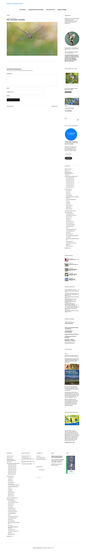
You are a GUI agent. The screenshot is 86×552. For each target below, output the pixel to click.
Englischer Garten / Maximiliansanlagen (68, 173)
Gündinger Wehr (69, 226)
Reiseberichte (50, 9)
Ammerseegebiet (69, 213)
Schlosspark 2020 (69, 177)
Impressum (38, 456)
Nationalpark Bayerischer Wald (71, 235)
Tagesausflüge (61, 9)
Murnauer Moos (69, 234)
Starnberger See (69, 241)
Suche (66, 118)
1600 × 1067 (14, 18)
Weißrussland (68, 208)
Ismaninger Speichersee (70, 229)
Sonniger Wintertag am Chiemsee (72, 334)
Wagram (67, 244)
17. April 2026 (71, 273)
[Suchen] (78, 120)
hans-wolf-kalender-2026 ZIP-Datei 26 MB (71, 89)
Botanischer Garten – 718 (74, 259)
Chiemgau (68, 220)
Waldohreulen (68, 246)
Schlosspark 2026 (69, 187)
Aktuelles (23, 9)
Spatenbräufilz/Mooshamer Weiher (72, 238)
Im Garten (66, 174)
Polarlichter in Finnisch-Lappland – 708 (72, 311)
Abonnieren (68, 158)
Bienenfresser (68, 216)
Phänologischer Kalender (41, 459)
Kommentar (9, 73)
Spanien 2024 (68, 205)
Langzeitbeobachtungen (36, 9)
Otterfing (68, 237)
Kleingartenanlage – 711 (74, 305)
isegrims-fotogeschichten (15, 3)
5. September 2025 (9, 18)
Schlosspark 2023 (69, 182)
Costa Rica (68, 190)
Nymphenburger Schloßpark (70, 176)
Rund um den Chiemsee (70, 342)
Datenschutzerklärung (40, 457)
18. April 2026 (71, 268)
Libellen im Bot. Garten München (71, 355)
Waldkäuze (67, 248)
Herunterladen (68, 92)
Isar (66, 227)
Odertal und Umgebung (70, 199)
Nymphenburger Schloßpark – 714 (72, 279)
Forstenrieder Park (69, 223)
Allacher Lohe (67, 169)
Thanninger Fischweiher (70, 242)
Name (8, 88)
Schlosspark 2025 (69, 185)
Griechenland (68, 195)
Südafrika (68, 207)
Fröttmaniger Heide (69, 224)
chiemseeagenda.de (69, 323)
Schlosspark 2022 (69, 180)
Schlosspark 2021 (69, 179)
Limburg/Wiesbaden (70, 230)
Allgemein (67, 170)
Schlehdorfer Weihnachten (69, 210)
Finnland (67, 193)
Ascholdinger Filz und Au (70, 215)
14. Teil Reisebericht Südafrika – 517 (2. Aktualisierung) (72, 52)
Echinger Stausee (69, 221)
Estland (67, 192)
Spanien (67, 204)
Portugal (67, 202)
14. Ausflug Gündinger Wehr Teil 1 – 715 (73, 275)
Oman (67, 201)
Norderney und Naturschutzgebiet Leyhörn (13, 484)
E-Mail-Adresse (10, 91)
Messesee (67, 232)
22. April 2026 (71, 258)
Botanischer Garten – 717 (73, 264)
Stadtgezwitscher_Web (70, 442)
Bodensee (68, 218)
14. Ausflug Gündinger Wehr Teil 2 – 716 (73, 270)
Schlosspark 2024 (69, 184)
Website (8, 95)
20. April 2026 (71, 263)
